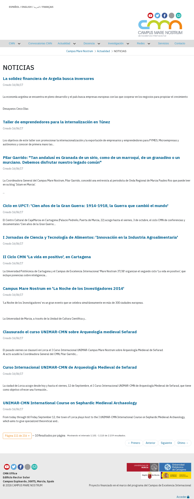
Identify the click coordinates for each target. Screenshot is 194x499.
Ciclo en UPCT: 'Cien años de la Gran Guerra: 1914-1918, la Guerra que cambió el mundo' (85, 205)
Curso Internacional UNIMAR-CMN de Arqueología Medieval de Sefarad (70, 367)
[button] (17, 436)
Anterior (150, 443)
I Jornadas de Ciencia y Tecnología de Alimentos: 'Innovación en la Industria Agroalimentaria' (90, 237)
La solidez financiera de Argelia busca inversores (48, 78)
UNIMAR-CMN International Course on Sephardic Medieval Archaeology (70, 402)
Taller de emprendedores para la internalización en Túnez (56, 121)
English (27, 7)
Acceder (183, 497)
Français (47, 7)
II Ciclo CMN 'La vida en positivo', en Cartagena (47, 256)
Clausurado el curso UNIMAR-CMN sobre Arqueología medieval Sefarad (70, 331)
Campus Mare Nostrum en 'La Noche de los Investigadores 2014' (63, 288)
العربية (37, 7)
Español (14, 7)
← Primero (134, 443)
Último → (183, 443)
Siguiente (166, 443)
